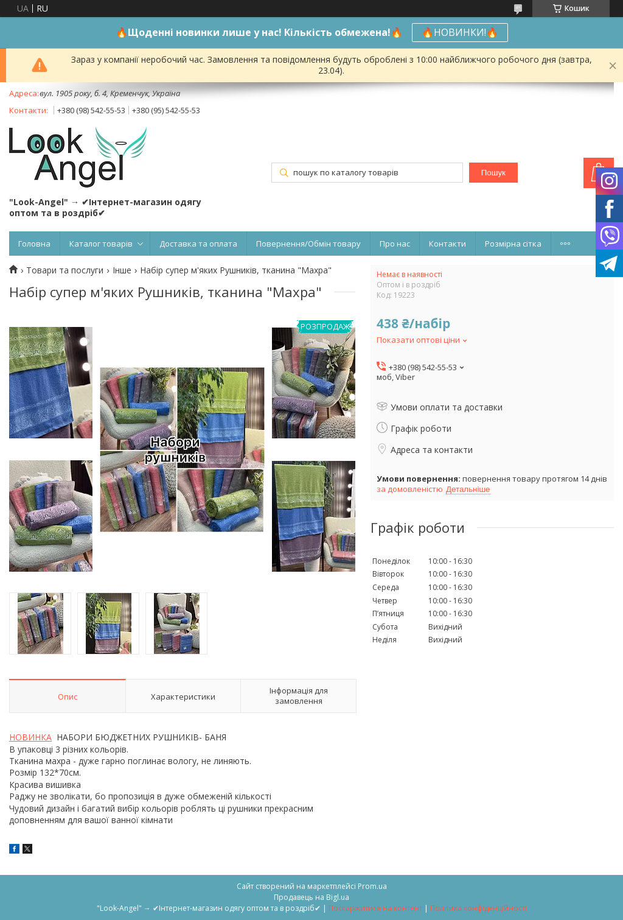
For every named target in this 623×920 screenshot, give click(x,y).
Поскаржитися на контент (375, 908)
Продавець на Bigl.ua (311, 897)
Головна (34, 243)
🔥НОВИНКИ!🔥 (460, 32)
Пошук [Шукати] (493, 172)
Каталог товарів (101, 243)
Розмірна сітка (513, 243)
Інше (122, 270)
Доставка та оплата (198, 243)
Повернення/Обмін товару (308, 243)
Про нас (395, 243)
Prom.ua (372, 886)
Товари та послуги (64, 270)
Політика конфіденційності (478, 908)
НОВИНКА (30, 737)
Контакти (447, 243)
